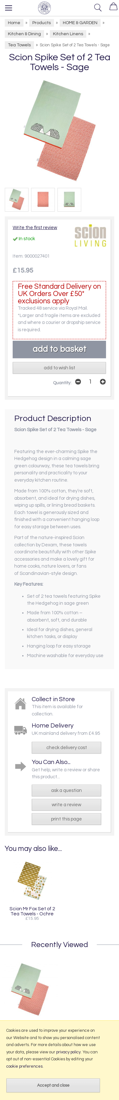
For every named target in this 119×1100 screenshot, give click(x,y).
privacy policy (68, 1052)
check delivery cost (66, 747)
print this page (66, 819)
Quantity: (62, 383)
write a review (66, 804)
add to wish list (59, 368)
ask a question (66, 790)
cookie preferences (24, 1066)
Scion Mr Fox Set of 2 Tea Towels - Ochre (32, 911)
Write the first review (35, 227)
